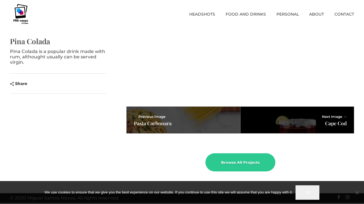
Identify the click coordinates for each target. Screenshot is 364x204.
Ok (307, 192)
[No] (357, 193)
